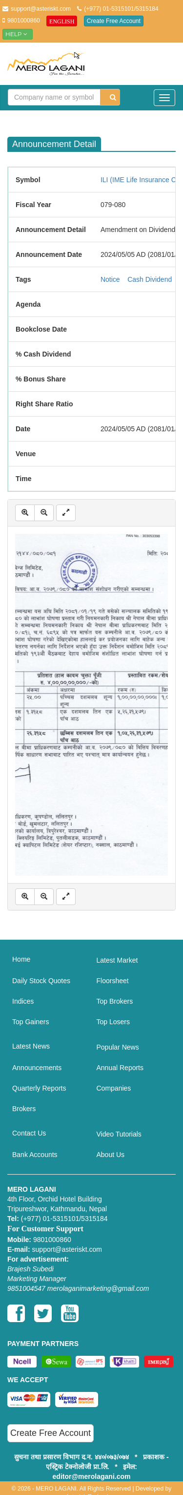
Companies (114, 1088)
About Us (111, 1154)
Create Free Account (114, 21)
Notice (110, 279)
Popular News (118, 1047)
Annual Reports (120, 1068)
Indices (23, 1001)
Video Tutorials (119, 1134)
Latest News (31, 1046)
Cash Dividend (149, 279)
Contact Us (29, 1133)
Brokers (24, 1109)
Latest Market (117, 960)
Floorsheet (113, 981)
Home (21, 959)
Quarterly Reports (39, 1088)
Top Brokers (115, 1001)
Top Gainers (30, 1022)
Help (17, 34)
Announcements (36, 1068)
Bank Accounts (35, 1154)
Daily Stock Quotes (41, 981)
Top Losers (113, 1022)
